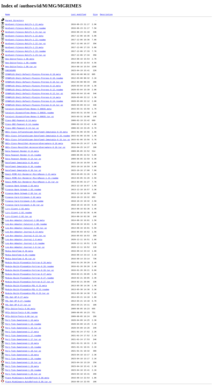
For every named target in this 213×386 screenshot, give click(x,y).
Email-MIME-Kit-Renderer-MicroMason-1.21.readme (31, 178)
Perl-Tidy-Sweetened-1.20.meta (22, 366)
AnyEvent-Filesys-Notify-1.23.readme (25, 51)
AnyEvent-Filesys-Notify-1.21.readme (25, 28)
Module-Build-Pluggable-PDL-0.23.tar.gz (27, 293)
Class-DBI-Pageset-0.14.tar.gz (22, 128)
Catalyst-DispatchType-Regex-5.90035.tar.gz (29, 116)
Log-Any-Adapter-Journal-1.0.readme (25, 243)
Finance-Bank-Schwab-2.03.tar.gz (23, 193)
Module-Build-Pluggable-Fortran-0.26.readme (29, 266)
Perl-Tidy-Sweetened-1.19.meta (22, 354)
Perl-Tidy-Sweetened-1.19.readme (23, 358)
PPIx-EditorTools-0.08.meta (20, 308)
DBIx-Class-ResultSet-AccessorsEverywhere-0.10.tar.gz (35, 147)
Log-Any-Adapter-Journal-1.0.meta (23, 239)
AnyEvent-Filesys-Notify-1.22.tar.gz (25, 43)
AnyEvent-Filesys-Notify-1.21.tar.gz (25, 32)
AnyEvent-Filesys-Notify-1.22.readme (25, 39)
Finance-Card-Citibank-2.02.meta (23, 197)
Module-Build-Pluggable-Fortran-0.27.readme (29, 277)
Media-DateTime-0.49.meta (19, 251)
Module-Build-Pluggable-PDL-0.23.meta (26, 285)
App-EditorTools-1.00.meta (19, 58)
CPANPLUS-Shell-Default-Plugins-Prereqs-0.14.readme (34, 101)
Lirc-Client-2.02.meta (17, 208)
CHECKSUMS (10, 70)
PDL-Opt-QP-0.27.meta (16, 297)
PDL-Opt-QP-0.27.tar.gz (18, 304)
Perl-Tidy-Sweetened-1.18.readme (23, 347)
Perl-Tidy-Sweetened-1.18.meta (22, 343)
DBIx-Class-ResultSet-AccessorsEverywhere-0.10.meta (34, 143)
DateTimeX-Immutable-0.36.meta (22, 162)
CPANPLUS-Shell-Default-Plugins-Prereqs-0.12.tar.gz (34, 93)
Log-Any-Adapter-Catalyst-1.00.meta (25, 220)
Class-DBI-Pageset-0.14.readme (22, 124)
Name (7, 14)
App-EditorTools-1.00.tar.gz (21, 66)
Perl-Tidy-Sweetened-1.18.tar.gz (23, 350)
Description (106, 14)
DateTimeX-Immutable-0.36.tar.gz (23, 170)
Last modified (78, 14)
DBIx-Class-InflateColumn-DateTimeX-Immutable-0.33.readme (37, 135)
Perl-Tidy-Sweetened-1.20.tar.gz (23, 374)
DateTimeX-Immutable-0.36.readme (23, 166)
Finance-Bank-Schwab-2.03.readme (23, 189)
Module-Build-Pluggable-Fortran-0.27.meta (28, 274)
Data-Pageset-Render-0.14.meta (22, 151)
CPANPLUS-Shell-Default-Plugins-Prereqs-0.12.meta (33, 85)
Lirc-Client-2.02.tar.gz (18, 216)
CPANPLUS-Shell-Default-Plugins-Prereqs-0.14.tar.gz (34, 105)
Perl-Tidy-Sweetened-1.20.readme (23, 370)
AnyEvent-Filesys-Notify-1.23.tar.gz (25, 55)
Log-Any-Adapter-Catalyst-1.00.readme (26, 224)
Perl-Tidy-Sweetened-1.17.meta (22, 331)
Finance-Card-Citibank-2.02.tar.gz (24, 204)
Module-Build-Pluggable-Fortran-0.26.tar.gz (29, 270)
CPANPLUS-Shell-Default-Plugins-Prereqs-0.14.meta (33, 97)
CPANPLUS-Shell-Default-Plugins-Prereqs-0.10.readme (34, 78)
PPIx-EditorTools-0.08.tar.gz (21, 316)
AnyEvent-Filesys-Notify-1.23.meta (24, 47)
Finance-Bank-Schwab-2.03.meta (22, 185)
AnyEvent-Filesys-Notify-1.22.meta (24, 35)
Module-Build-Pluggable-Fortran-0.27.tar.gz (29, 281)
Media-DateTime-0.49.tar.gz (20, 258)
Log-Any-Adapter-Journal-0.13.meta (24, 231)
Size (95, 14)
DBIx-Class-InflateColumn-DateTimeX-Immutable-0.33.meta (36, 131)
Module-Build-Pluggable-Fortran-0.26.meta (28, 262)
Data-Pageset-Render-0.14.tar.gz (23, 158)
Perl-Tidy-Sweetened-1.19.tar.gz (23, 362)
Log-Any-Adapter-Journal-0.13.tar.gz (25, 235)
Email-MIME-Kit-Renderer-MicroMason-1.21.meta (30, 174)
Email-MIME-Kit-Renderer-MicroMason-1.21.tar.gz (31, 181)
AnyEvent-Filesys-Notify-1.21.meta (24, 24)
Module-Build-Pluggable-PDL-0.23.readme (27, 289)
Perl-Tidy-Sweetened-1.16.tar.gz (23, 327)
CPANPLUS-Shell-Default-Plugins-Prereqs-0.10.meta (33, 74)
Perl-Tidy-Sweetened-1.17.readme (23, 335)
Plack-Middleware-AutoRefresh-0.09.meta (27, 377)
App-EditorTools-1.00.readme (21, 62)
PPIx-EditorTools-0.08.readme (21, 312)
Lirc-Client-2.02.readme (18, 212)
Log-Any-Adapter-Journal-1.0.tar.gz (25, 247)
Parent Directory (14, 20)
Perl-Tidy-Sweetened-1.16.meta (22, 320)
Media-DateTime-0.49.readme (20, 254)
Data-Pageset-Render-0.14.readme (23, 155)
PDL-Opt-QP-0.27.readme (18, 301)
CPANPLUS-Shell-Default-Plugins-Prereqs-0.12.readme (34, 89)
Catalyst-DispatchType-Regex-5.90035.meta (28, 108)
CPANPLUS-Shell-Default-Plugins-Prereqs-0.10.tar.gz (34, 82)
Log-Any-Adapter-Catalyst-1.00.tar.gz (26, 228)
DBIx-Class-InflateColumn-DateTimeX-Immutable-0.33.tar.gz (37, 139)
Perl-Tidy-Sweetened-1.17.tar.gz (23, 339)
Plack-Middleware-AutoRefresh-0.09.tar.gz (28, 381)
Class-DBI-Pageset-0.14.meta (21, 120)
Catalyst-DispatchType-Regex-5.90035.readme (29, 112)
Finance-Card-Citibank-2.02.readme (24, 201)
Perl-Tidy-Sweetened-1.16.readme (23, 324)
